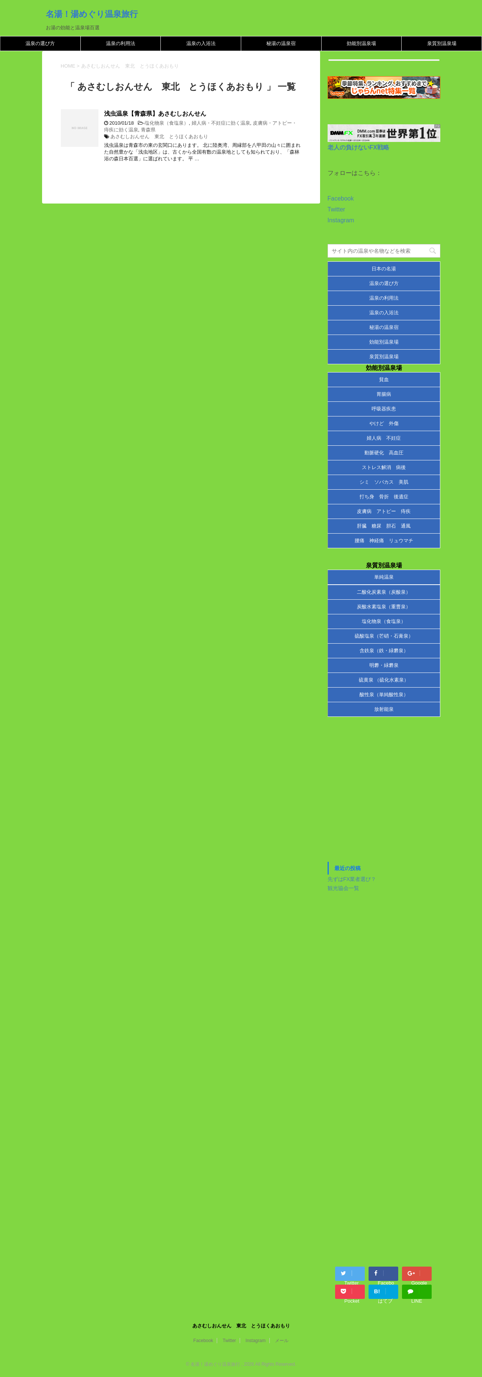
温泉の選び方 (40, 43)
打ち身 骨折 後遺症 (384, 496)
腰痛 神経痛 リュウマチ (384, 540)
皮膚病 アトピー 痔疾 (384, 511)
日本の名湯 (384, 268)
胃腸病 (383, 394)
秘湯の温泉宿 (281, 43)
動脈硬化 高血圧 (383, 452)
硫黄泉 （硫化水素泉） (384, 680)
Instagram (341, 220)
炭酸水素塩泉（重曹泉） (384, 606)
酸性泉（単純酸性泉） (384, 694)
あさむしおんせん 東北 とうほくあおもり (159, 136)
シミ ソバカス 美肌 (384, 482)
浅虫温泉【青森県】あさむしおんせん (155, 113)
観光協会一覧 (343, 888)
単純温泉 (384, 577)
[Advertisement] (384, 793)
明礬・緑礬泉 (384, 665)
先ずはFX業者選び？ (352, 879)
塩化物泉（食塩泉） (167, 123)
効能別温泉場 (361, 43)
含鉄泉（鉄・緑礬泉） (384, 650)
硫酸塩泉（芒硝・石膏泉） (384, 636)
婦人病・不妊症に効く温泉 (221, 123)
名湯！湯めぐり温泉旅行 (92, 14)
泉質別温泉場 (441, 43)
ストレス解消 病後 (384, 467)
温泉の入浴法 (201, 43)
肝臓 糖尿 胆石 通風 (384, 526)
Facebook (341, 198)
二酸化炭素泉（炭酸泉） (384, 592)
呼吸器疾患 (384, 409)
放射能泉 (384, 709)
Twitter (336, 209)
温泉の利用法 (120, 43)
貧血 (384, 379)
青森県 (148, 130)
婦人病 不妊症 (384, 438)
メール (282, 1340)
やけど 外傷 (384, 423)
